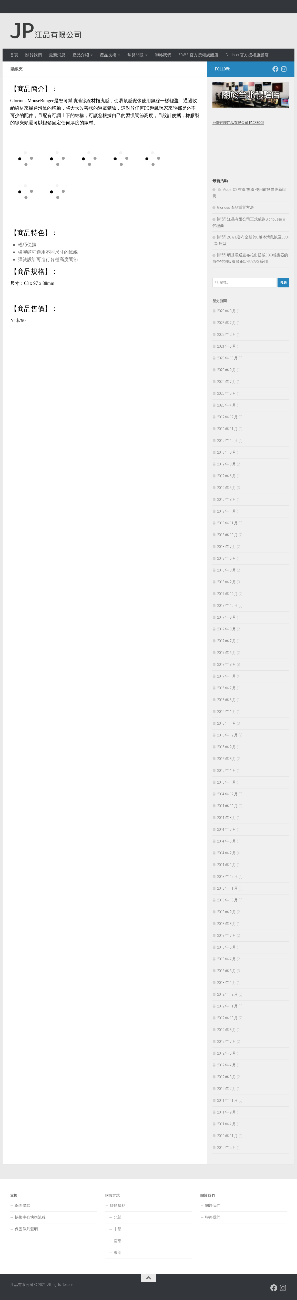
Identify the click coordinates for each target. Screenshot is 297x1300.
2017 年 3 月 (226, 664)
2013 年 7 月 (226, 935)
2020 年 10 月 (227, 358)
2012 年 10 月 (227, 1018)
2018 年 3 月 (226, 570)
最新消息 (57, 55)
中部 (117, 1229)
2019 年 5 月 (226, 487)
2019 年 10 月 (227, 440)
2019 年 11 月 (227, 429)
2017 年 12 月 (227, 593)
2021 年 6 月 (226, 346)
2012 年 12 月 (227, 994)
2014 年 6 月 (226, 841)
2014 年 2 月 (226, 853)
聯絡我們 (163, 55)
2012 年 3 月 (226, 1077)
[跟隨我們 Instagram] (284, 69)
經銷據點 (117, 1205)
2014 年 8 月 (226, 817)
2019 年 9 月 (226, 452)
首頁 (14, 55)
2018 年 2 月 (226, 582)
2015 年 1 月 (226, 782)
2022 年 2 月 (226, 334)
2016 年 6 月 (226, 700)
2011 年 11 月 (227, 1100)
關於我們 (33, 55)
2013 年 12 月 (227, 876)
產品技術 (108, 55)
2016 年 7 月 (226, 688)
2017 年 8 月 (226, 629)
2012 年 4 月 (226, 1065)
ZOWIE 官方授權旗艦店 (198, 55)
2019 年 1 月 (226, 511)
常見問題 (135, 55)
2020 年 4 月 (226, 405)
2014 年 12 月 (227, 794)
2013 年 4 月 (226, 959)
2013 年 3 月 (226, 971)
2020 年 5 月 (226, 393)
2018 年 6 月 (226, 558)
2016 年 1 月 (226, 723)
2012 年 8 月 (226, 1029)
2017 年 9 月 (226, 617)
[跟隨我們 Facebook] (275, 69)
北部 (117, 1217)
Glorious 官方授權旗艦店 (247, 55)
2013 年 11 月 (227, 888)
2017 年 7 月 (226, 641)
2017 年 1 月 (226, 676)
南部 (117, 1241)
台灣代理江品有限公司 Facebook (238, 123)
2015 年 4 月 (226, 770)
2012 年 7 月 (226, 1041)
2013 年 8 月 (226, 923)
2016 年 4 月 (226, 711)
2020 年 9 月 (226, 370)
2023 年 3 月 (226, 311)
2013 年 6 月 (226, 947)
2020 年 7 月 (226, 381)
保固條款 (22, 1205)
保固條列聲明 (26, 1229)
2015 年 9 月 (226, 747)
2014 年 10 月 (227, 806)
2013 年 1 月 (226, 982)
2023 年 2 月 (226, 322)
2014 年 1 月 (226, 864)
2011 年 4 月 (226, 1124)
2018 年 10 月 (227, 535)
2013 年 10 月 (227, 900)
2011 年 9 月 (226, 1112)
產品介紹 (81, 55)
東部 (117, 1252)
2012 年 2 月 (226, 1088)
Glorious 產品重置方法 (235, 207)
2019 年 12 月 (227, 417)
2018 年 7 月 (226, 546)
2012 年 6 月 (226, 1053)
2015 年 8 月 (226, 758)
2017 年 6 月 (226, 652)
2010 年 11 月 (227, 1135)
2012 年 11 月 (227, 1006)
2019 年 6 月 (226, 476)
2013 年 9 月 (226, 912)
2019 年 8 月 (226, 464)
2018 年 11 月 (227, 523)
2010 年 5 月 (226, 1147)
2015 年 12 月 (227, 735)
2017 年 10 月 (227, 605)
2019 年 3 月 (226, 499)
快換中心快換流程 (30, 1217)
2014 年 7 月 (226, 829)
